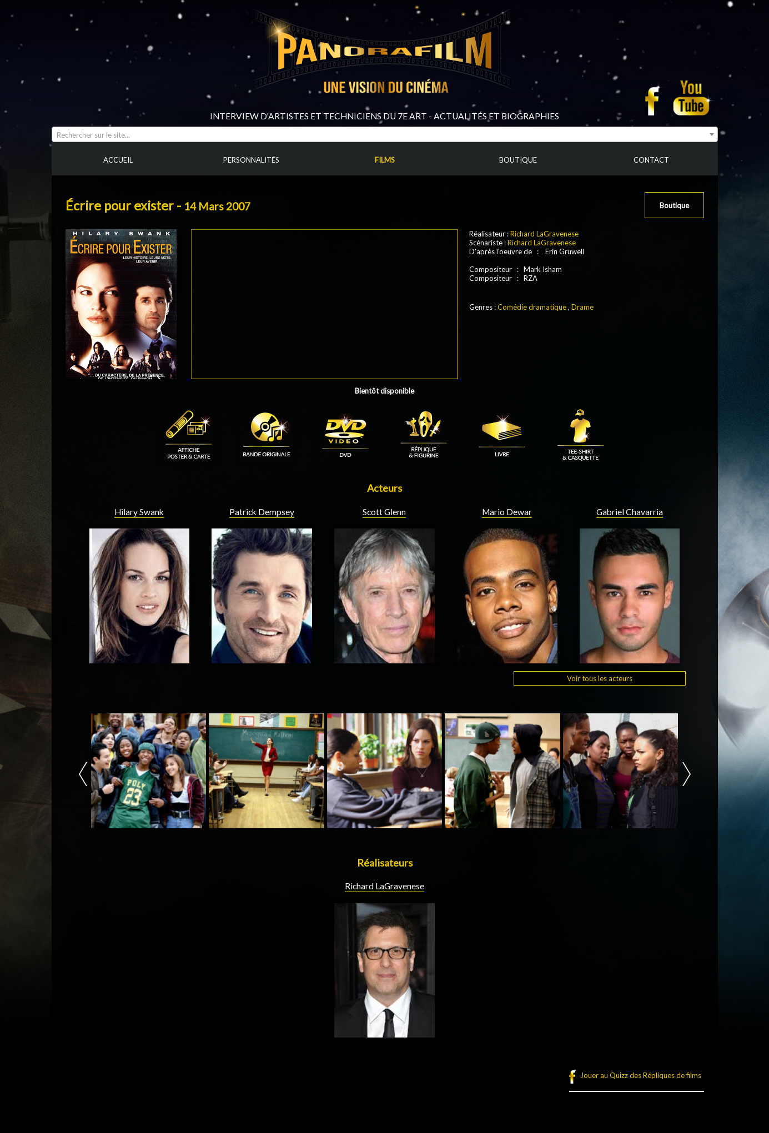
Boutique (674, 205)
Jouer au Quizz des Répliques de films (640, 1075)
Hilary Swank (139, 512)
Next (686, 774)
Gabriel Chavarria (629, 512)
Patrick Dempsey (261, 512)
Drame (582, 307)
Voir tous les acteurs (599, 678)
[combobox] (385, 134)
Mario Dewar (507, 512)
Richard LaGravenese (544, 233)
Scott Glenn (384, 512)
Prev (83, 774)
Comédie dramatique (531, 307)
